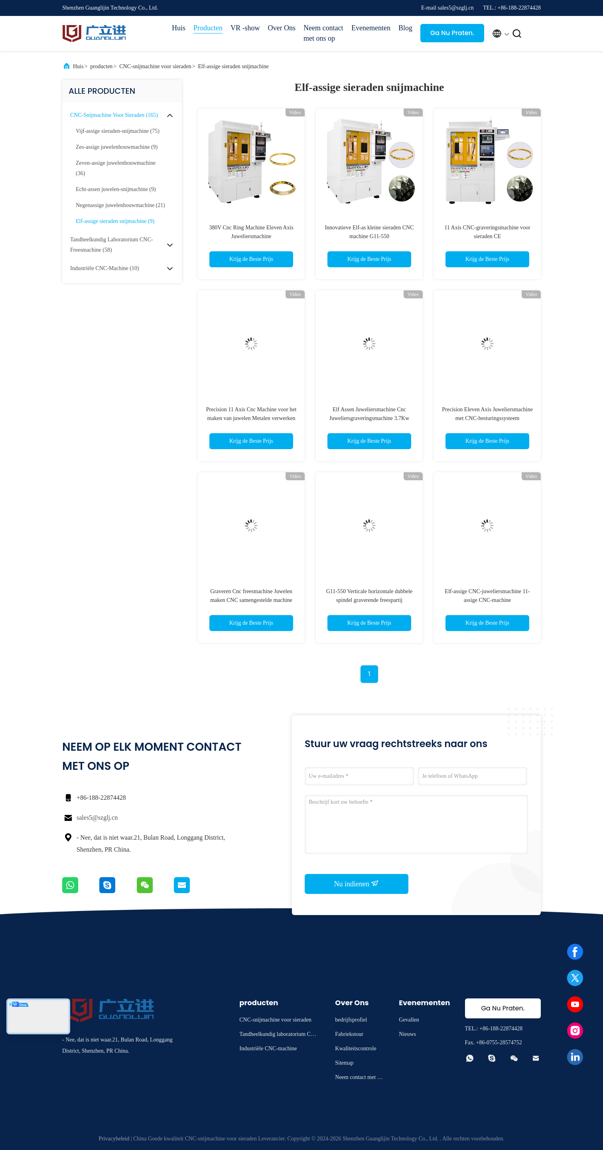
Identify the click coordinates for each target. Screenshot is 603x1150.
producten (101, 66)
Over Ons (282, 28)
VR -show (245, 28)
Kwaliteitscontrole (355, 1048)
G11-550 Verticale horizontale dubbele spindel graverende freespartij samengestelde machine (369, 600)
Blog (405, 28)
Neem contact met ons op (323, 33)
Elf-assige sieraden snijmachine (233, 66)
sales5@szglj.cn (97, 817)
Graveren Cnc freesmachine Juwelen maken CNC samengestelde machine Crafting (251, 600)
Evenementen (370, 28)
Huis (178, 28)
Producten (208, 28)
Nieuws (407, 1034)
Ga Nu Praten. (452, 32)
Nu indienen (356, 883)
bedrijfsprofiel (351, 1020)
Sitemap (344, 1063)
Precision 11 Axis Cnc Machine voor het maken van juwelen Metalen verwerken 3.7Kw (251, 418)
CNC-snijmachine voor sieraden (155, 66)
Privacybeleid (114, 1139)
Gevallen (409, 1020)
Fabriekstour (349, 1034)
